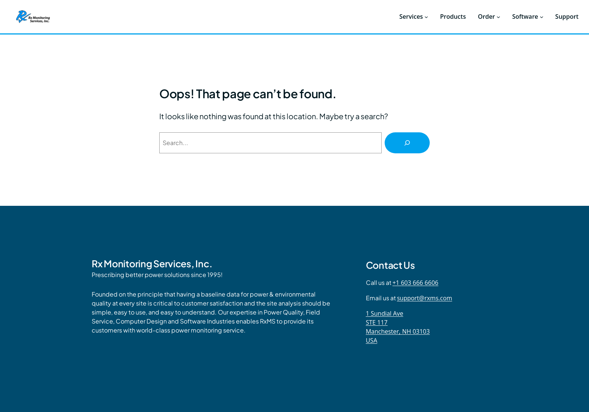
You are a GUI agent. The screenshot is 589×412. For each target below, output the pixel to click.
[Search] (407, 142)
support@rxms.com (424, 298)
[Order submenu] (498, 17)
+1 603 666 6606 (415, 283)
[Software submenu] (542, 17)
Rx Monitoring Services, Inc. (152, 264)
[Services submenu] (426, 17)
